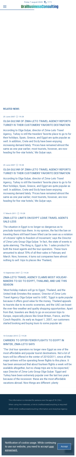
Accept (64, 446)
